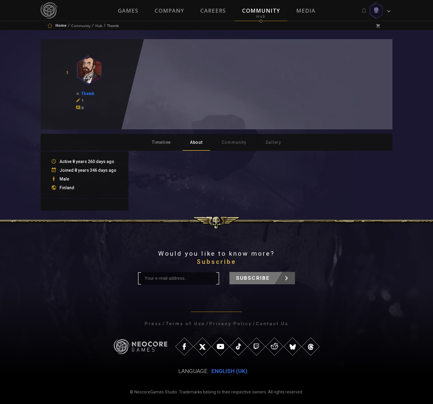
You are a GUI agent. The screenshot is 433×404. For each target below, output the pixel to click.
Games (128, 10)
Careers (213, 10)
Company (169, 10)
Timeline (161, 142)
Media (305, 10)
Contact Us (272, 323)
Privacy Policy (230, 323)
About (196, 142)
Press (153, 323)
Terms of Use (185, 323)
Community (261, 10)
